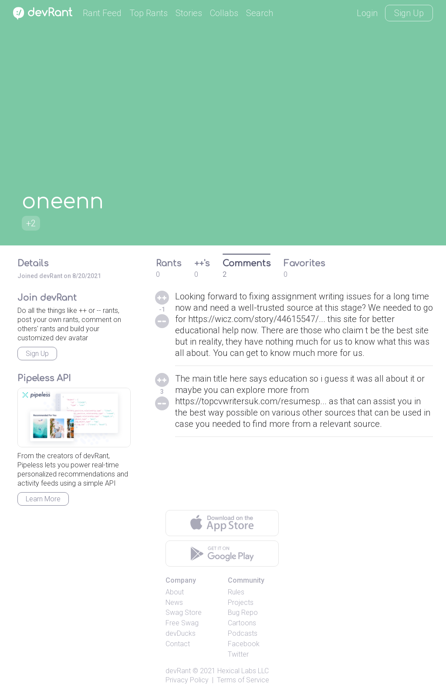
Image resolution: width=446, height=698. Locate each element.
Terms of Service (243, 680)
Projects (240, 602)
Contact (178, 644)
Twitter (238, 654)
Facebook (244, 644)
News (174, 602)
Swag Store (184, 612)
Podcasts (242, 633)
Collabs (224, 13)
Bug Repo (243, 612)
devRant (178, 671)
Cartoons (242, 623)
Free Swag (182, 623)
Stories (189, 13)
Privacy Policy (187, 680)
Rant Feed (102, 13)
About (175, 592)
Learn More (43, 499)
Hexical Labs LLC (243, 671)
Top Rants (148, 13)
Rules (236, 592)
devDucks (181, 633)
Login (367, 13)
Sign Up (409, 13)
